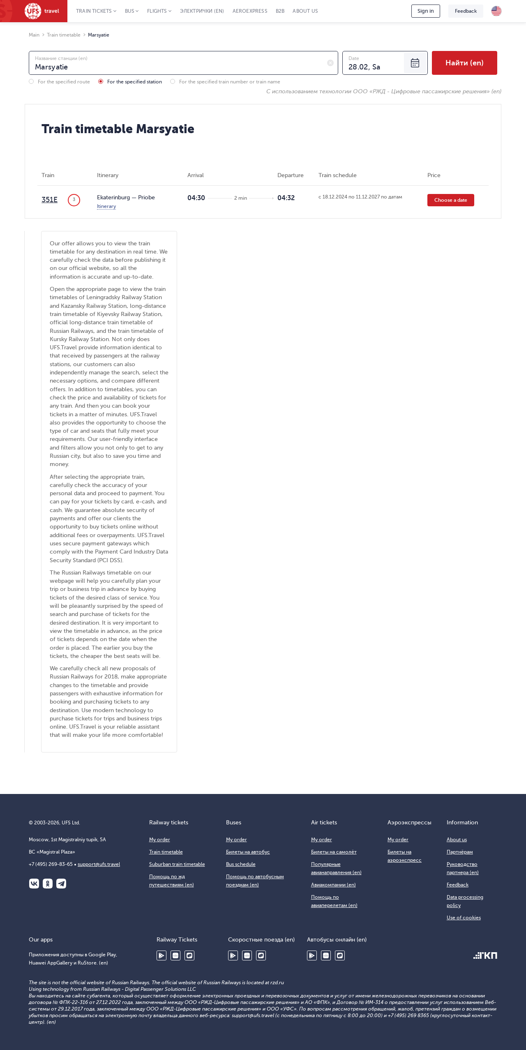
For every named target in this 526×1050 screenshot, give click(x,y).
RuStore (189, 955)
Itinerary (106, 206)
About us (305, 11)
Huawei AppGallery (175, 955)
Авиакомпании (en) (333, 885)
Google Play (161, 955)
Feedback (466, 11)
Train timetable (166, 852)
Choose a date (450, 200)
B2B (280, 11)
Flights (157, 11)
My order (159, 839)
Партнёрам (460, 852)
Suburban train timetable (177, 864)
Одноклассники (47, 883)
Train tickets (94, 11)
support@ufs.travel (99, 864)
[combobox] (183, 62)
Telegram (61, 883)
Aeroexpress (250, 11)
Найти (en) (464, 63)
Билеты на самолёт (334, 852)
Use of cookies (464, 918)
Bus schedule (241, 864)
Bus (130, 11)
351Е (50, 200)
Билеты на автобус (248, 852)
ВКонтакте (34, 883)
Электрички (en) (202, 11)
